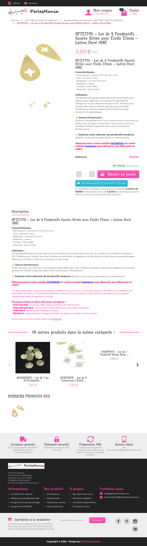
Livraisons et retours (22, 494)
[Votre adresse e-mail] (73, 520)
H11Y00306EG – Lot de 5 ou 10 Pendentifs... (33, 379)
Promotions (53, 494)
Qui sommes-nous (83, 494)
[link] (118, 521)
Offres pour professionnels (25, 498)
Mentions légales (82, 498)
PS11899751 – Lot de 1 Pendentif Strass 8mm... (114, 353)
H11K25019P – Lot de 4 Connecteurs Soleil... (73, 379)
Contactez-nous (81, 506)
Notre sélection (55, 506)
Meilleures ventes (56, 502)
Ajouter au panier (118, 174)
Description (20, 211)
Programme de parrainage (25, 502)
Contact (30, 3)
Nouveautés (53, 498)
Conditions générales (84, 502)
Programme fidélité (21, 506)
